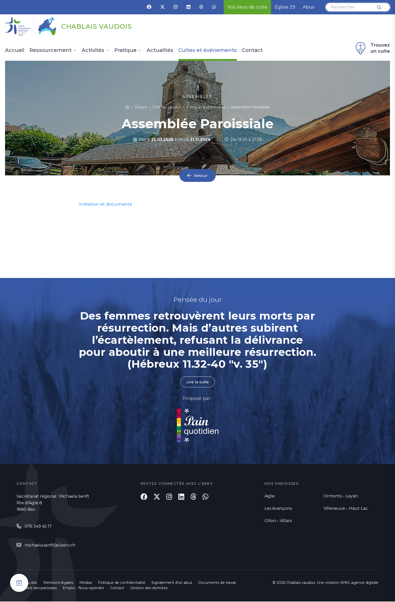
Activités (93, 50)
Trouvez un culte (372, 48)
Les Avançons (278, 508)
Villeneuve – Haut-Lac (345, 508)
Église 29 (285, 7)
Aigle (270, 496)
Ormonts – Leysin (340, 496)
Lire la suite (197, 381)
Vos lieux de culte (247, 7)
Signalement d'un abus (171, 583)
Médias (85, 583)
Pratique (125, 50)
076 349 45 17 (38, 526)
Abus (308, 7)
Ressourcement (50, 50)
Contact (252, 50)
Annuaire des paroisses (37, 588)
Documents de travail (217, 583)
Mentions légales (58, 583)
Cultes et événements (207, 50)
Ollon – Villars (278, 521)
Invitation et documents (106, 204)
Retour (201, 175)
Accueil (14, 50)
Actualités (160, 50)
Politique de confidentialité (121, 583)
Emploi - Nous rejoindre (83, 588)
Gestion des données (149, 588)
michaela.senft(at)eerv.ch (50, 545)
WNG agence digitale (359, 583)
